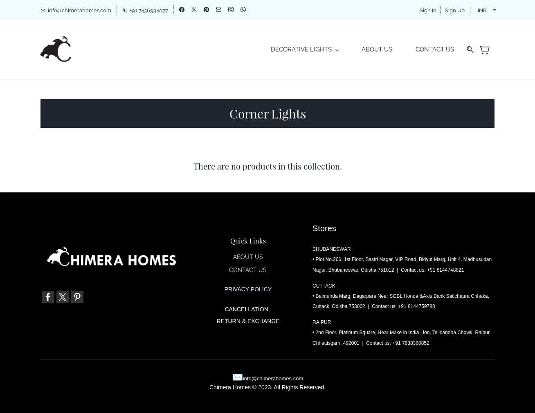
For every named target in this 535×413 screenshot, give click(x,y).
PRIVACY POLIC (246, 289)
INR (482, 10)
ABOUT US (248, 257)
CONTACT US (248, 270)
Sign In (428, 10)
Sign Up (455, 10)
